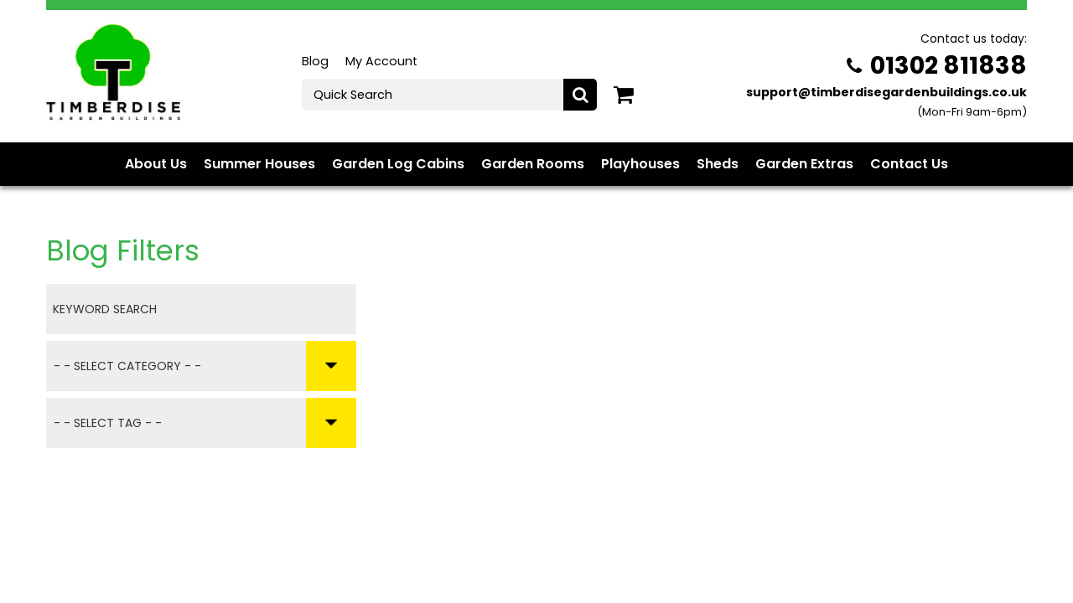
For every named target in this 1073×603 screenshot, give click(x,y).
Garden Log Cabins (398, 163)
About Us (156, 163)
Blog (315, 61)
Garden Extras (804, 163)
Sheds (718, 163)
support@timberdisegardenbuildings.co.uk (886, 92)
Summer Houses (259, 163)
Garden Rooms (532, 163)
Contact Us (909, 163)
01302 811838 (937, 65)
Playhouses (640, 163)
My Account (381, 61)
